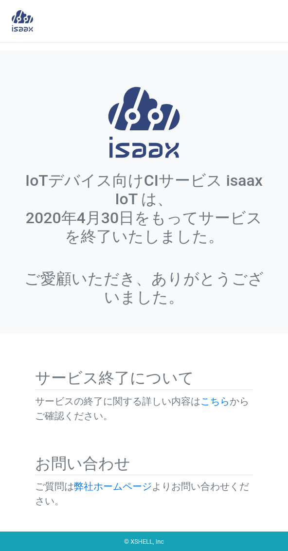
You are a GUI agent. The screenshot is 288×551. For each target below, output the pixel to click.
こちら (215, 401)
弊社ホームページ (113, 486)
